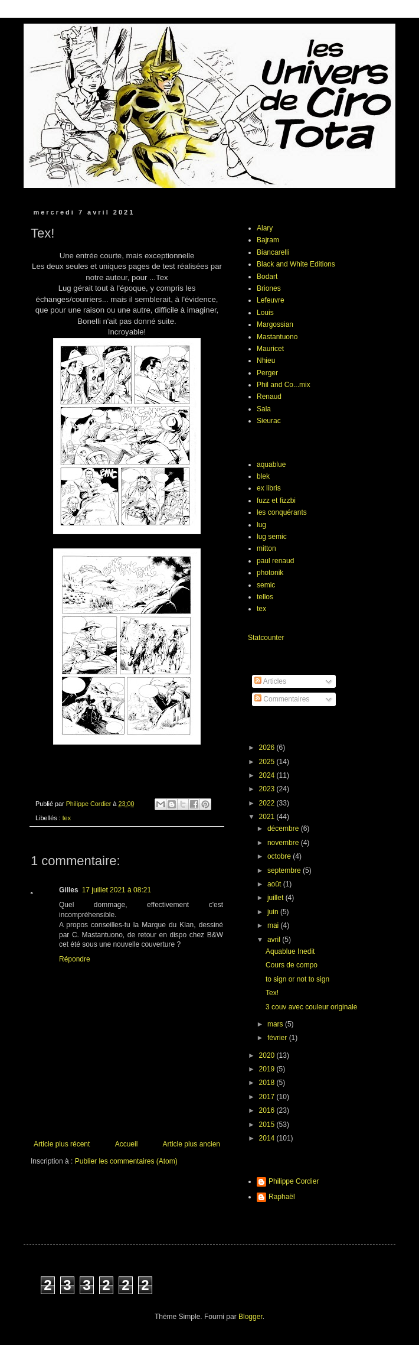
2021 (268, 817)
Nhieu (266, 360)
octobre (280, 856)
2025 (268, 762)
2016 (268, 1110)
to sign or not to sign (297, 979)
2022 (268, 803)
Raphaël (282, 1197)
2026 (268, 747)
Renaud (269, 396)
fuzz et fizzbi (276, 500)
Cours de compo (291, 965)
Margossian (275, 324)
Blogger (250, 1316)
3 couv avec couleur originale (311, 1007)
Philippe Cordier (294, 1181)
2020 (268, 1055)
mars (276, 1024)
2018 (268, 1082)
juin (273, 912)
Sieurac (269, 421)
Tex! (272, 993)
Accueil (126, 1144)
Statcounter (266, 637)
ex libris (269, 488)
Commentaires (281, 699)
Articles (270, 681)
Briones (269, 288)
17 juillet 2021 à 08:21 (116, 890)
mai (274, 925)
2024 (268, 775)
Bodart (267, 276)
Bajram (268, 240)
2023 (268, 789)
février (278, 1038)
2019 (268, 1069)
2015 (268, 1124)
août (275, 884)
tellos (265, 597)
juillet (276, 898)
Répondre (74, 959)
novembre (284, 843)
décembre (284, 828)
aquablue (271, 464)
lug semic (272, 536)
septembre (285, 870)
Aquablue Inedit (290, 951)
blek (263, 476)
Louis (265, 312)
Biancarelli (273, 252)
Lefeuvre (270, 300)
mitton (266, 548)
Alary (265, 228)
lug (261, 525)
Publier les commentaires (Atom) (126, 1161)
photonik (270, 572)
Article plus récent (62, 1144)
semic (266, 585)
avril (274, 939)
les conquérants (282, 512)
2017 (268, 1097)
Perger (267, 373)
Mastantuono (277, 337)
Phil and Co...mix (283, 385)
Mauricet (270, 349)
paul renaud (275, 561)
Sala (264, 409)
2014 (268, 1138)
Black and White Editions (296, 264)
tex (67, 817)
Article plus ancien (191, 1144)
